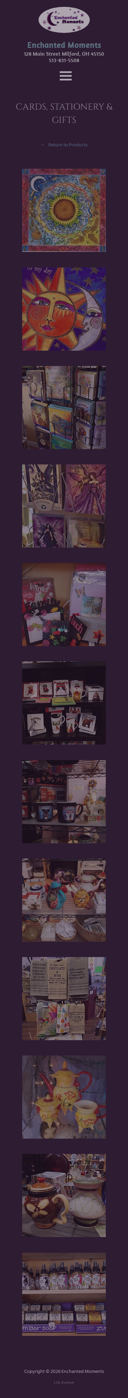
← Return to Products (64, 145)
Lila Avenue (64, 1382)
